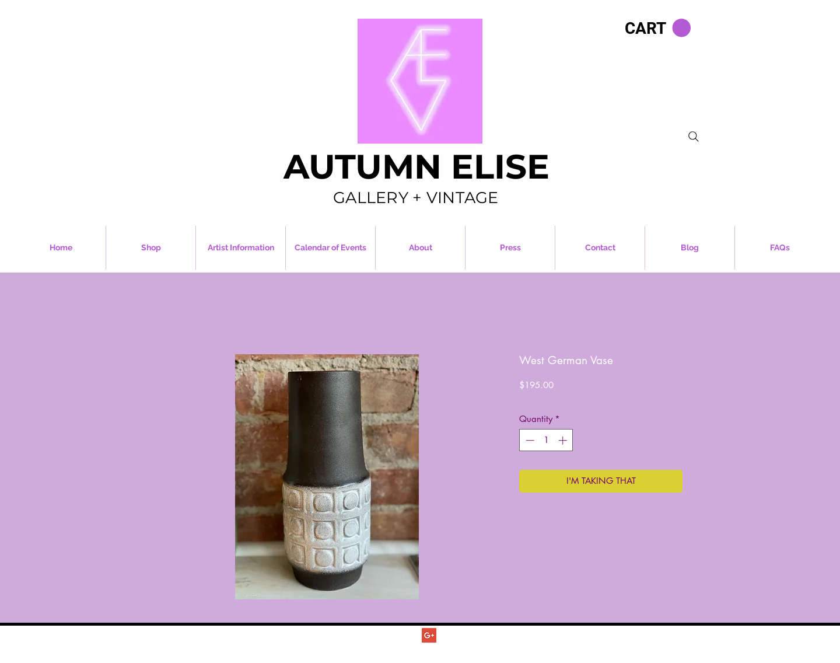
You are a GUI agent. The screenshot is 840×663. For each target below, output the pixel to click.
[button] (658, 28)
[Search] (693, 136)
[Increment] (564, 440)
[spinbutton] (546, 440)
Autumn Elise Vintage (441, 648)
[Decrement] (529, 440)
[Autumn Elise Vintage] (410, 635)
